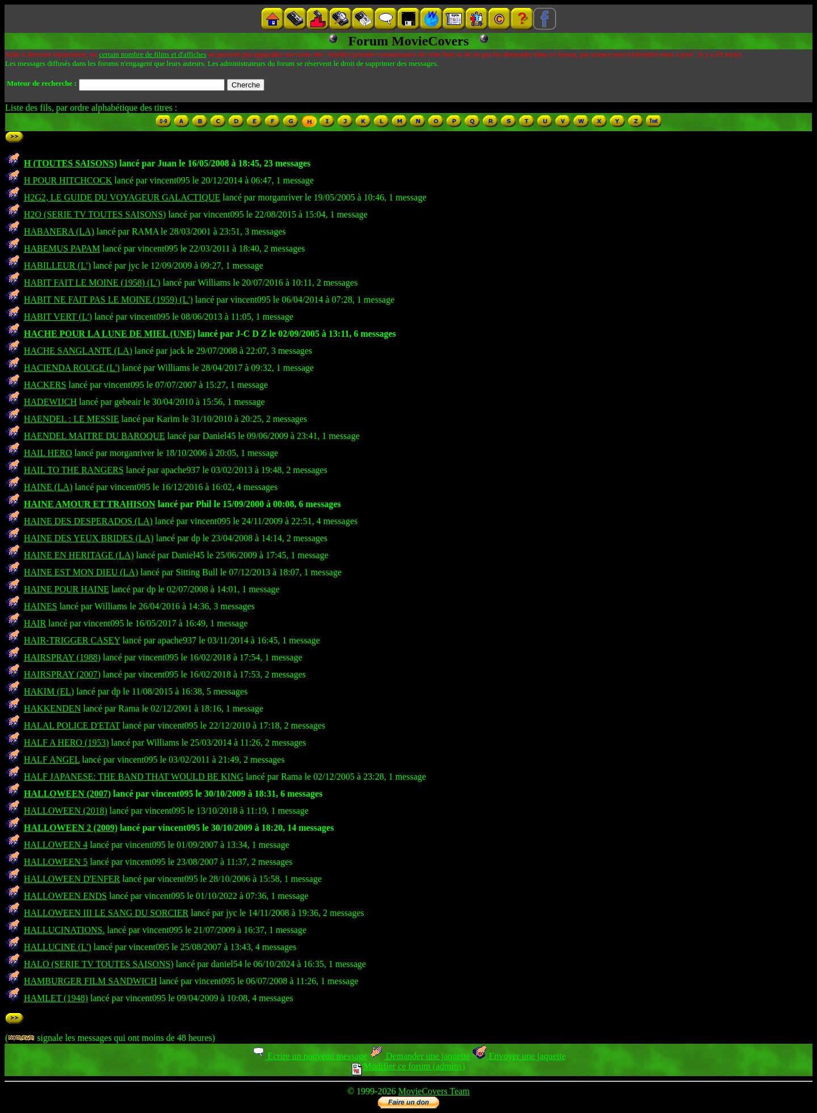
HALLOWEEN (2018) (65, 810)
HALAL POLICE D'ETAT (72, 725)
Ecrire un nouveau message (309, 1056)
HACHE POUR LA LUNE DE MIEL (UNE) (109, 333)
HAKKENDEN (52, 708)
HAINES (40, 606)
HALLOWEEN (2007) (67, 793)
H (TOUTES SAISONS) (70, 163)
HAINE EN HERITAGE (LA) (79, 555)
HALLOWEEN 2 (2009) (70, 827)
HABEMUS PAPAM (62, 248)
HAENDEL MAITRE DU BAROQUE (94, 436)
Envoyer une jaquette (519, 1056)
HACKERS (45, 385)
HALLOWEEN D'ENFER (72, 879)
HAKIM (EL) (49, 691)
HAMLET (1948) (56, 998)
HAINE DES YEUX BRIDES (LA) (89, 538)
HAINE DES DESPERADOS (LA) (88, 521)
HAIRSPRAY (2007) (62, 674)
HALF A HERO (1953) (66, 742)
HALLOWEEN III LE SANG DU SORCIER (106, 913)
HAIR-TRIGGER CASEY (72, 640)
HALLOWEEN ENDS (65, 896)
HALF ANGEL (52, 759)
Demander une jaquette (419, 1056)
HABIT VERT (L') (58, 316)
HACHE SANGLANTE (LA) (78, 350)
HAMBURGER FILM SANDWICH (90, 981)
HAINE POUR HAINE (66, 589)
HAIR (35, 623)
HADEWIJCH (50, 402)
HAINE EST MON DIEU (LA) (81, 572)
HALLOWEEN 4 (55, 845)
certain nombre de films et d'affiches (152, 54)
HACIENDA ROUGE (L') (72, 368)
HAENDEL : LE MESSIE (71, 419)
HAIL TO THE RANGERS (74, 470)
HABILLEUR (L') (57, 265)
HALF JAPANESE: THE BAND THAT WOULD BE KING (133, 776)
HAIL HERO (48, 453)
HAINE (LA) (48, 487)
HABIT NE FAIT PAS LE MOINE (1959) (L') (108, 299)
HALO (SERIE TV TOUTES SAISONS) (99, 964)
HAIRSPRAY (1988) (62, 657)
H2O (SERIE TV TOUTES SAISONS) (95, 214)
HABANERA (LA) (59, 231)
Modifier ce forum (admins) (408, 1066)
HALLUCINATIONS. (64, 930)
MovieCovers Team (434, 1091)
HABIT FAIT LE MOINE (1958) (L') (92, 282)
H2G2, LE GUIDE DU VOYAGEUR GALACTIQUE (122, 197)
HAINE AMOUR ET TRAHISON (89, 504)
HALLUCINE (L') (57, 947)
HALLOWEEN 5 (55, 862)
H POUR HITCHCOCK (68, 180)
